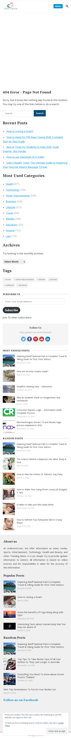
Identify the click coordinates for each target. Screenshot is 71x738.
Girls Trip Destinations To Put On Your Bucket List (29, 689)
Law (8, 236)
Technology (12, 190)
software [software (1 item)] (9, 285)
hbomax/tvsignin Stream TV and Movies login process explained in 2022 (39, 424)
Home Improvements (18, 195)
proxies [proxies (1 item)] (53, 279)
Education (11, 224)
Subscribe (11, 310)
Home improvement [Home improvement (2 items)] (25, 279)
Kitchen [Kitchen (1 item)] (42, 279)
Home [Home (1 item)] (8, 279)
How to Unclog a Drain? (19, 131)
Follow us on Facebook (20, 700)
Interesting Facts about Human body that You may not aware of (41, 626)
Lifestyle (10, 207)
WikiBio (10, 218)
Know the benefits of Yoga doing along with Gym (40, 614)
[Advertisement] (35, 49)
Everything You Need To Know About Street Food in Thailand (40, 676)
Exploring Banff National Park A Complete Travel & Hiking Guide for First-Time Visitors (42, 358)
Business (11, 201)
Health (9, 184)
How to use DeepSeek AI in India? (25, 157)
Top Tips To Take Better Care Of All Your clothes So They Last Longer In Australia (39, 661)
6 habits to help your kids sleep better (35, 504)
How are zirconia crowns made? (32, 371)
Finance (10, 230)
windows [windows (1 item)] (23, 285)
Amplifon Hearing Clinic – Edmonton (34, 386)
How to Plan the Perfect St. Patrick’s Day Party (39, 474)
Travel (9, 213)
